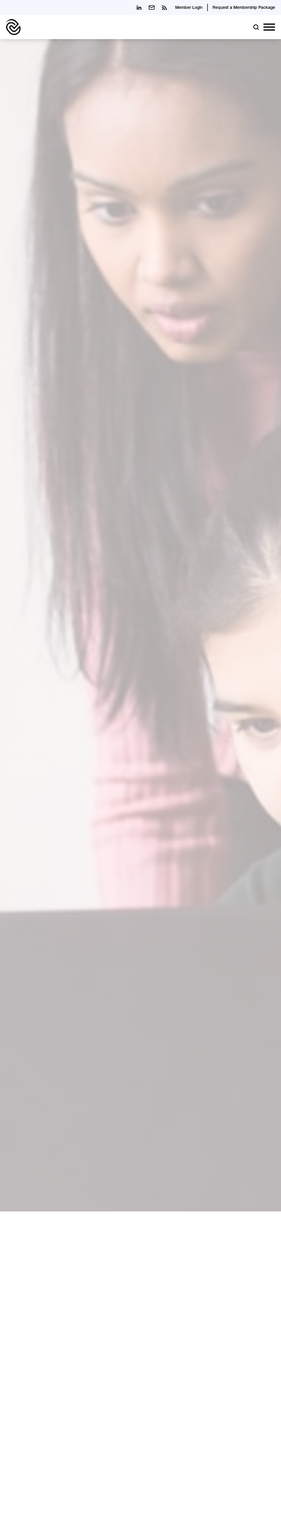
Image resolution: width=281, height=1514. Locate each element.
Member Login (189, 8)
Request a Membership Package (244, 8)
